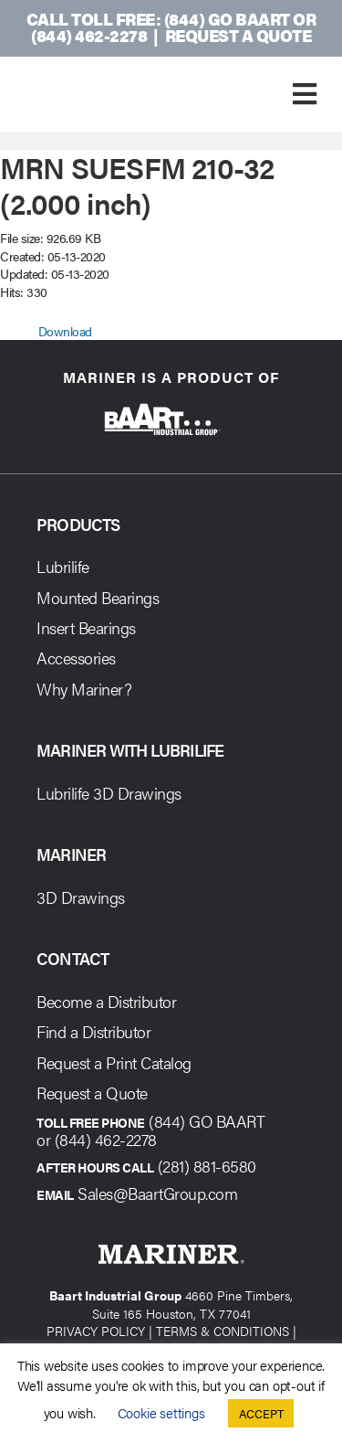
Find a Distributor (93, 1031)
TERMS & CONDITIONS (222, 1330)
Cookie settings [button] (161, 1412)
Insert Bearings (86, 627)
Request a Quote (238, 35)
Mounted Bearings (97, 597)
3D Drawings (80, 897)
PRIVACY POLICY (96, 1330)
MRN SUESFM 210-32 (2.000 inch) (137, 184)
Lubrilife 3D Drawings (108, 792)
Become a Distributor (106, 1001)
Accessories (76, 657)
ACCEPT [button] (261, 1413)
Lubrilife (62, 566)
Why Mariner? (83, 688)
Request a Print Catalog (114, 1062)
